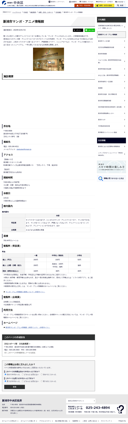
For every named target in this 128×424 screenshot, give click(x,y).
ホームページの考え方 (9, 421)
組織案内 (74, 1)
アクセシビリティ (45, 421)
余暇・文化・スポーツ (46, 12)
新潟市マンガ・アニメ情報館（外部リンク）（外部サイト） (28, 327)
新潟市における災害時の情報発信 (109, 146)
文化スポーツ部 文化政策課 (16, 344)
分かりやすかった (13, 374)
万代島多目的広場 (104, 126)
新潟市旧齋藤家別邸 (104, 100)
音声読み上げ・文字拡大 (105, 1)
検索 (121, 5)
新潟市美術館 (102, 54)
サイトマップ (105, 421)
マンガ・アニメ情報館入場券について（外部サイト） (25, 291)
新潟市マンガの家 (104, 41)
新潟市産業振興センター (106, 113)
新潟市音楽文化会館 (104, 69)
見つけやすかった (13, 381)
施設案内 (33, 12)
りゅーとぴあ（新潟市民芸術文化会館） (109, 61)
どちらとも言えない (31, 374)
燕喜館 (100, 88)
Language (120, 1)
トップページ (16, 12)
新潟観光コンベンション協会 (107, 132)
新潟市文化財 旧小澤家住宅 (107, 94)
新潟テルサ (101, 119)
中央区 (26, 12)
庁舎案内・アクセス (87, 1)
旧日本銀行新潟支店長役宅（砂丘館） (110, 107)
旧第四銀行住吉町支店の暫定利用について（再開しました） (110, 27)
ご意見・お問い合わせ (89, 421)
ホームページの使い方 (28, 421)
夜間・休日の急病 (105, 5)
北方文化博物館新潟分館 (106, 47)
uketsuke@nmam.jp (24, 149)
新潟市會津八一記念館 (105, 81)
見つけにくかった (49, 381)
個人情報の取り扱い (61, 421)
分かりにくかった (49, 374)
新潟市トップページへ (57, 1)
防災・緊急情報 (85, 5)
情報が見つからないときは (114, 178)
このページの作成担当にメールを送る (21, 353)
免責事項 (75, 421)
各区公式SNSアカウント (76, 401)
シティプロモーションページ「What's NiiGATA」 (110, 154)
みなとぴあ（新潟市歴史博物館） (109, 75)
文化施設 (58, 12)
